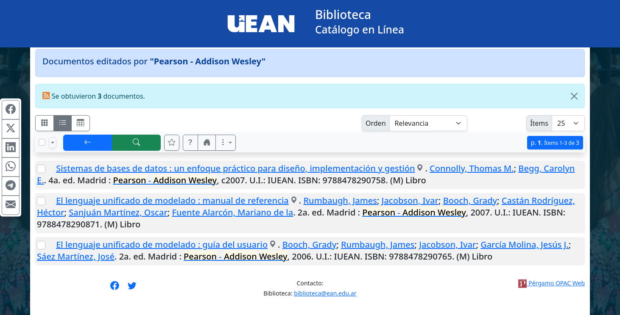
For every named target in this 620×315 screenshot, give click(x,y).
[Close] (574, 96)
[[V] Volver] (87, 143)
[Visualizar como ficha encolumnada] (62, 123)
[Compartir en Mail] (11, 205)
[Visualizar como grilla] (80, 123)
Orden (376, 123)
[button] (190, 143)
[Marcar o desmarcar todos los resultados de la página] (42, 142)
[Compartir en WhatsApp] (11, 167)
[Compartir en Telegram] (11, 186)
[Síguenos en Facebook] (115, 288)
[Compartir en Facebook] (11, 110)
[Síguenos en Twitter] (132, 288)
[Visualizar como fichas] (44, 123)
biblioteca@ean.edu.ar (325, 293)
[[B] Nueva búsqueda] (136, 143)
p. (555, 142)
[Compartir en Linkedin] (11, 148)
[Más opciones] (225, 143)
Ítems (539, 123)
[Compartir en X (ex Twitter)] (11, 129)
